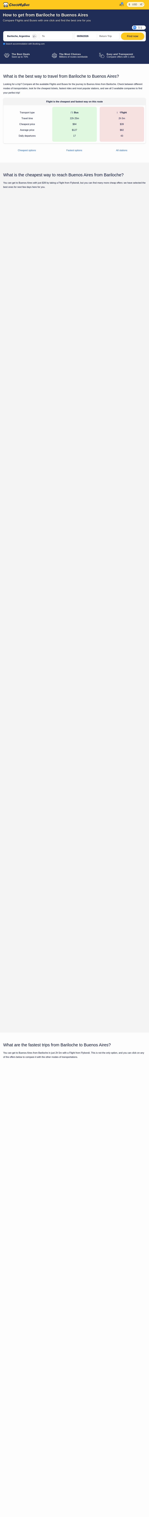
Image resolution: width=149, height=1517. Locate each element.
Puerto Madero (110, 1443)
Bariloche (109, 1226)
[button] (75, 1232)
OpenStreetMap (129, 1286)
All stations (121, 150)
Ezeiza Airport (59, 1447)
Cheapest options (27, 150)
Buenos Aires (132, 1226)
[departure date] (85, 36)
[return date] (108, 36)
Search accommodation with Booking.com (25, 44)
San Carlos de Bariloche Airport (19, 1447)
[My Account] (120, 4)
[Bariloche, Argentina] (21, 36)
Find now (131, 244)
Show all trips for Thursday (74, 660)
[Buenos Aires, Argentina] (56, 36)
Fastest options (74, 150)
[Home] (16, 4)
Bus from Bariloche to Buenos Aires (74, 1180)
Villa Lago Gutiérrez (86, 1443)
